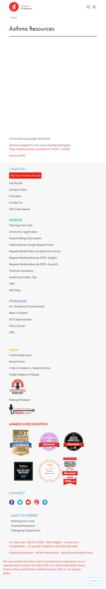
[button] (95, 7)
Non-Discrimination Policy (77, 552)
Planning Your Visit (22, 521)
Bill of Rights (54, 542)
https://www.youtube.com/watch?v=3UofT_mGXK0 (39, 149)
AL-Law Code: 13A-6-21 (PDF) (26, 542)
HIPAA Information (47, 552)
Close (95, 581)
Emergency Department (25, 530)
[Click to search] (88, 7)
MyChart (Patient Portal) (25, 175)
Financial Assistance (23, 526)
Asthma (13, 155)
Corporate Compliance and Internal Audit (52, 546)
